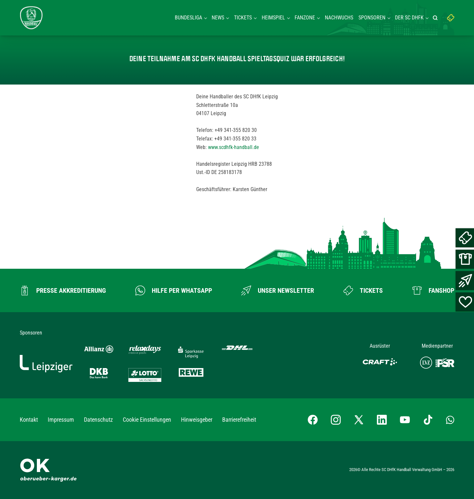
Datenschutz (98, 419)
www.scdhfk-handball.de (233, 147)
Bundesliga (188, 17)
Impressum (61, 419)
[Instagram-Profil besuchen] (336, 420)
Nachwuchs (339, 17)
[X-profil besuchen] (359, 420)
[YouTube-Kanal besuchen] (405, 420)
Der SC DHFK (409, 17)
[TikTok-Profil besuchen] (428, 420)
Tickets (243, 17)
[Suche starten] (436, 17)
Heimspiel (273, 17)
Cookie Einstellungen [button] (147, 419)
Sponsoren (371, 17)
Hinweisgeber (196, 419)
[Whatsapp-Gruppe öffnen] (450, 419)
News (218, 17)
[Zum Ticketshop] (363, 290)
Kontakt (29, 419)
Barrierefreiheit (239, 419)
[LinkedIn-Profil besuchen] (382, 420)
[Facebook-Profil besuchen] (313, 420)
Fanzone (305, 17)
